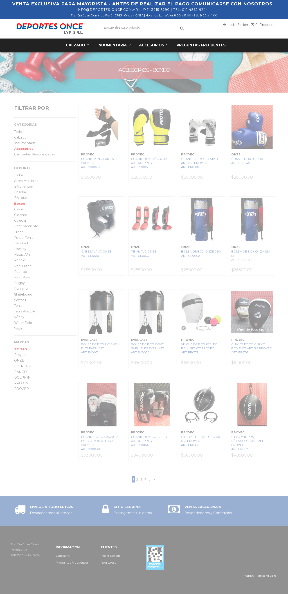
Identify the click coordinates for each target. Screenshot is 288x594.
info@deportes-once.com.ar (107, 10)
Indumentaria (114, 45)
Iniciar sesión (235, 25)
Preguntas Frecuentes (201, 45)
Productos (263, 24)
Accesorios (154, 45)
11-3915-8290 (156, 10)
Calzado (78, 45)
